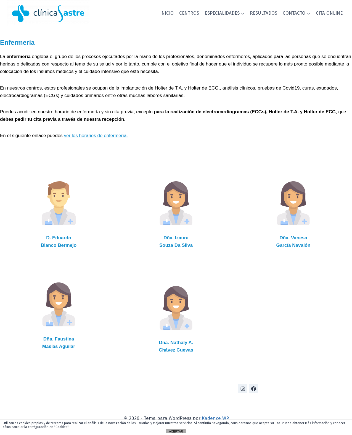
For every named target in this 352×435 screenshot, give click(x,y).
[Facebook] (253, 388)
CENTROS (189, 13)
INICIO (167, 13)
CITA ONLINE (329, 13)
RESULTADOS (263, 13)
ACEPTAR (176, 431)
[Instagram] (242, 388)
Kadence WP (215, 418)
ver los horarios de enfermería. (96, 135)
